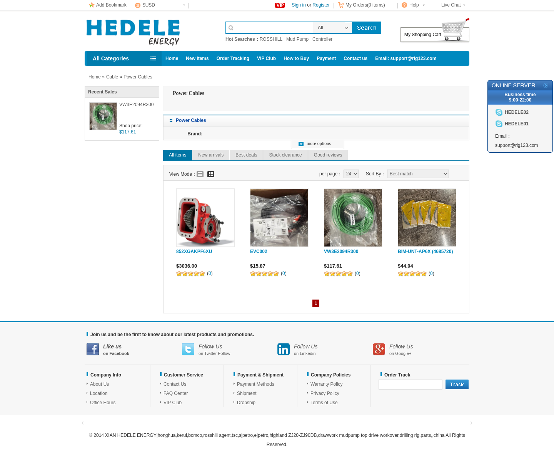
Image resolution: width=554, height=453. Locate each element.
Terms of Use (324, 402)
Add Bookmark (111, 5)
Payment (326, 58)
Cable (112, 77)
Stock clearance (285, 155)
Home (171, 58)
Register (321, 5)
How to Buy (296, 58)
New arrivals (211, 155)
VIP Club (266, 58)
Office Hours (102, 402)
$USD (149, 5)
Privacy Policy (324, 393)
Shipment (247, 393)
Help (414, 5)
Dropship (246, 402)
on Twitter (229, 349)
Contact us (355, 58)
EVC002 (258, 251)
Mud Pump (297, 39)
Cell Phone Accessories (147, 30)
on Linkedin (325, 349)
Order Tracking (233, 58)
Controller (322, 39)
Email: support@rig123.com (405, 58)
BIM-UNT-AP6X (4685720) (425, 251)
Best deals (246, 155)
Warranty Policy (326, 384)
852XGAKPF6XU (194, 251)
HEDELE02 (517, 112)
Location (98, 393)
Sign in (299, 5)
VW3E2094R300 (136, 104)
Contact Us (175, 384)
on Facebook (134, 349)
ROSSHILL (271, 39)
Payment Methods (255, 384)
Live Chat (451, 5)
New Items (197, 58)
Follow (224, 353)
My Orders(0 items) (365, 5)
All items (177, 155)
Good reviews (328, 155)
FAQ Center (176, 393)
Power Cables (137, 77)
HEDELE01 (517, 124)
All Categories (111, 58)
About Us (99, 384)
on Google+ (420, 349)
